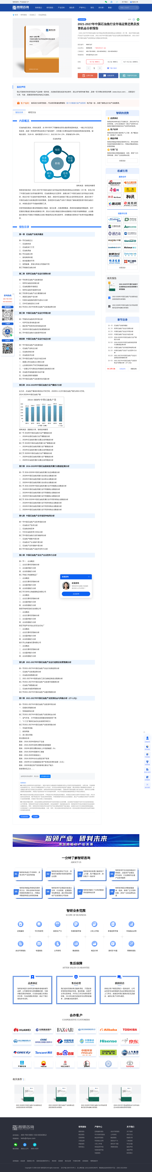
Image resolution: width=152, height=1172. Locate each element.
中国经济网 (76, 1161)
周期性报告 (114, 1147)
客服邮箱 (81, 55)
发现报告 (85, 1161)
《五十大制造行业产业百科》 (76, 103)
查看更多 (122, 161)
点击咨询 (76, 594)
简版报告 (81, 1144)
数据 (110, 8)
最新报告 (81, 1131)
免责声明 (130, 1150)
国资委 (60, 1161)
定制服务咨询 (45, 776)
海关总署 (68, 1161)
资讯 (93, 8)
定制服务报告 (99, 1131)
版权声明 (21, 87)
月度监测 (81, 1141)
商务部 (54, 1161)
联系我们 (130, 1153)
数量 (79, 68)
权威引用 (130, 1137)
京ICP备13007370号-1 (68, 1168)
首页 (16, 15)
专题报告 (97, 1153)
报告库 (72, 8)
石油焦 (35, 816)
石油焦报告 (82, 19)
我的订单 (134, 1)
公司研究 (114, 1134)
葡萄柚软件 (94, 1161)
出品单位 (81, 48)
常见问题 (130, 1144)
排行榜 (101, 8)
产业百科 (62, 8)
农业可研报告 (115, 1131)
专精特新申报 (99, 1150)
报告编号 (81, 44)
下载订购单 (112, 68)
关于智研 (130, 1131)
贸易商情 (81, 1137)
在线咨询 (108, 75)
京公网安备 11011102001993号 (87, 1168)
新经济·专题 (114, 1144)
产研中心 (83, 8)
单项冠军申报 (99, 1147)
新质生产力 (114, 1141)
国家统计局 (30, 1161)
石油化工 (33, 15)
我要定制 (134, 369)
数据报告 (114, 1137)
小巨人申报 (98, 1144)
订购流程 (130, 1141)
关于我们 (125, 2)
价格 (79, 62)
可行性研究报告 (100, 1134)
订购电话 (81, 51)
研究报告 (51, 8)
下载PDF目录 (129, 75)
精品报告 (81, 1134)
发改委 (22, 1161)
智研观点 (39, 8)
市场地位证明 (99, 1141)
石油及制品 (42, 15)
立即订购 (87, 75)
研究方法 (130, 1134)
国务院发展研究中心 (43, 1161)
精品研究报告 (99, 1137)
